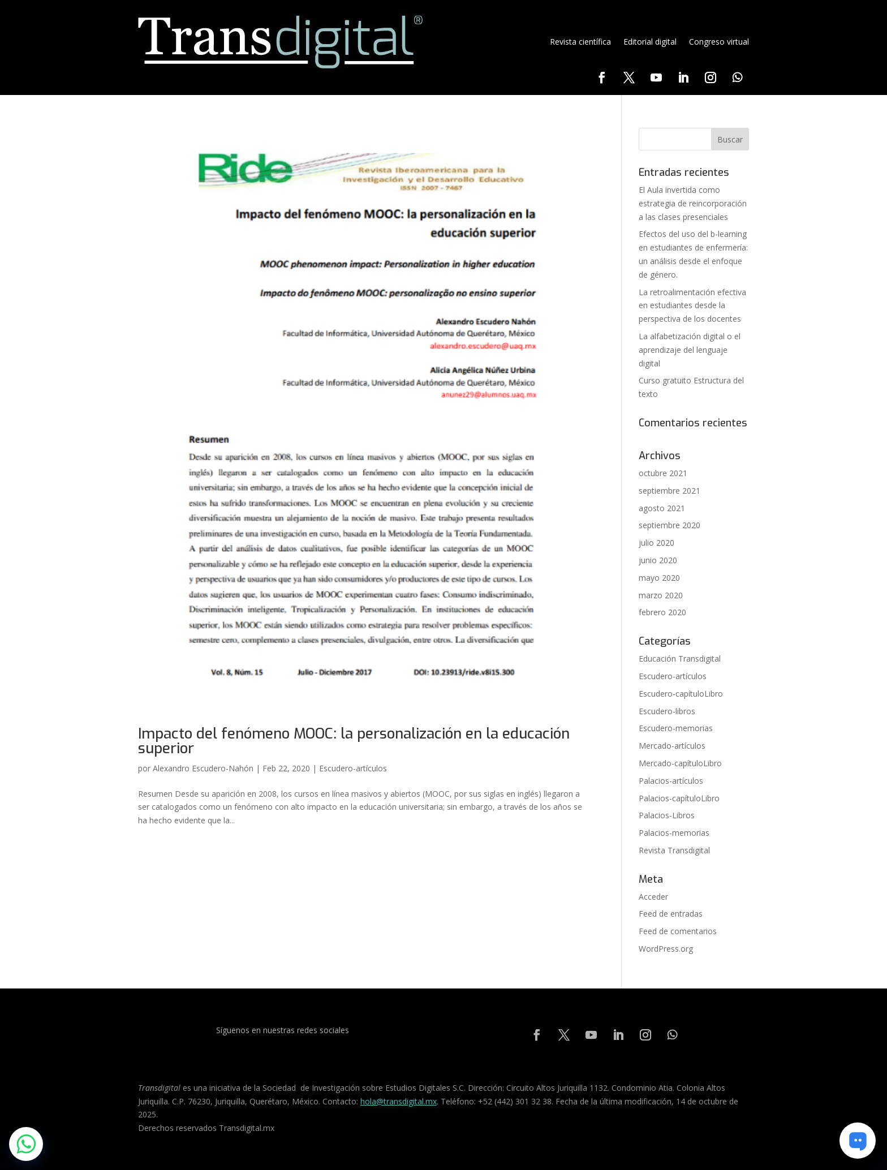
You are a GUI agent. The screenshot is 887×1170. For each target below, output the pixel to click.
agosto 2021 (662, 508)
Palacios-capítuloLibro (679, 798)
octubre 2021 (663, 473)
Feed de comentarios (678, 931)
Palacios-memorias (674, 832)
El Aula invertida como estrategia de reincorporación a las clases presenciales (693, 203)
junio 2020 (658, 560)
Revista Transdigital (674, 850)
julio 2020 (656, 542)
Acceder (653, 896)
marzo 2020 (661, 595)
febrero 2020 (662, 612)
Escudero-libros (667, 711)
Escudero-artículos (353, 768)
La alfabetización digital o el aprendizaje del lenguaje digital (689, 350)
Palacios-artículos (671, 780)
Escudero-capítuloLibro (681, 693)
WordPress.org (666, 948)
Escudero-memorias (676, 728)
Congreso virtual (719, 41)
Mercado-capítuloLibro (680, 763)
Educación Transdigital (680, 658)
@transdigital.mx (406, 1101)
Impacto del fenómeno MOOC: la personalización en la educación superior (354, 741)
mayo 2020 (659, 577)
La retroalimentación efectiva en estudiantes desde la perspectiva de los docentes (692, 306)
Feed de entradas (671, 913)
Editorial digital (650, 41)
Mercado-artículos (672, 745)
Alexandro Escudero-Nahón (203, 768)
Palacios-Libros (667, 815)
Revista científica (580, 41)
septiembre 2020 (669, 525)
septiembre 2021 (669, 490)
